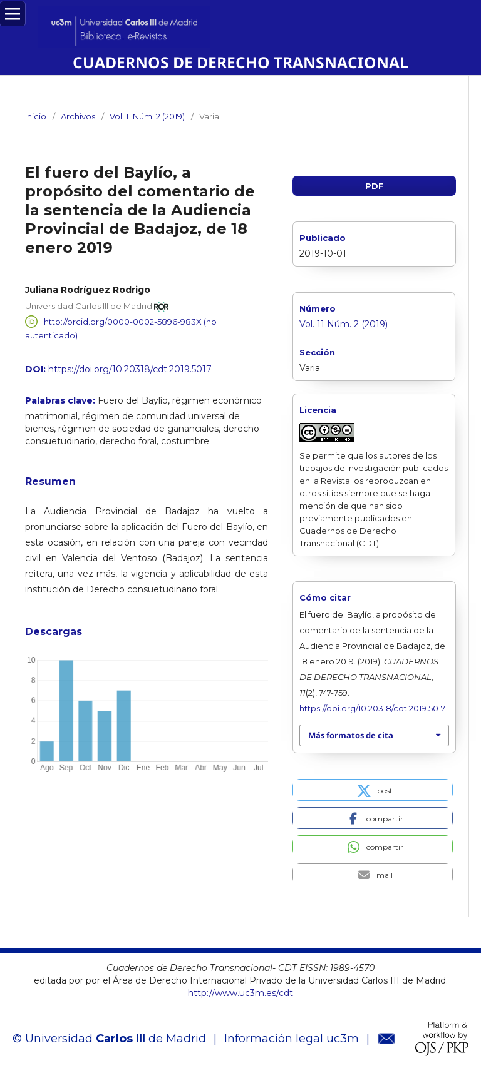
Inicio (35, 116)
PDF (374, 186)
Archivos (78, 116)
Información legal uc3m (291, 1038)
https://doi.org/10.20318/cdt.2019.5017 (130, 369)
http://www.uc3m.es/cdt (240, 993)
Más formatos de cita (350, 735)
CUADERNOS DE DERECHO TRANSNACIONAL (240, 62)
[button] (372, 790)
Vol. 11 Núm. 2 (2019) (147, 116)
